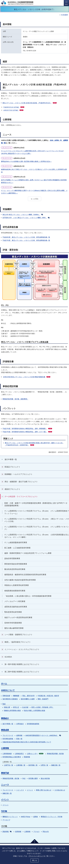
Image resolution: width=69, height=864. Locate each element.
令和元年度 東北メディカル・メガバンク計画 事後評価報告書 (26, 377)
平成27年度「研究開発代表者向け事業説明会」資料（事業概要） (27, 428)
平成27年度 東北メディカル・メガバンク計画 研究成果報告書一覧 (26, 240)
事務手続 (5, 773)
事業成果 (5, 730)
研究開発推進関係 (33, 724)
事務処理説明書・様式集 (55, 753)
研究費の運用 (33, 778)
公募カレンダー (35, 753)
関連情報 (27, 757)
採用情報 (18, 831)
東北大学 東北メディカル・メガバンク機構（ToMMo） (23, 214)
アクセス (36, 831)
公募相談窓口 (19, 753)
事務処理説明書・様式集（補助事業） (15, 399)
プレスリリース (8, 735)
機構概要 (16, 696)
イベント (30, 790)
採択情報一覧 (32, 765)
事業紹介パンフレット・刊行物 (51, 817)
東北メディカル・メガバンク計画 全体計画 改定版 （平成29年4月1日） (30, 103)
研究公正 (16, 707)
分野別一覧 (44, 765)
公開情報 (27, 831)
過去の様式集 (45, 778)
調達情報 (7, 831)
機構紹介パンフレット (10, 817)
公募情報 (5, 748)
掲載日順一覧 (55, 765)
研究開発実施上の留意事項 (12, 757)
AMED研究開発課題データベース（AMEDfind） (43, 735)
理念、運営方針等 (28, 696)
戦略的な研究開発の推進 (12, 710)
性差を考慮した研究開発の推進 (34, 710)
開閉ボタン (2, 466)
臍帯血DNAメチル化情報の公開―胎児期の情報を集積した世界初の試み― (26, 161)
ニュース (5, 785)
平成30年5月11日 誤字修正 (13, 107)
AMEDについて (8, 690)
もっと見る (34, 199)
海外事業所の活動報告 (10, 699)
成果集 (35, 817)
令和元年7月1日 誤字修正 (13, 110)
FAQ (23, 778)
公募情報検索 (7, 753)
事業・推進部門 (43, 699)
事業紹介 (5, 718)
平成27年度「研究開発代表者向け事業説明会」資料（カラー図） (27, 432)
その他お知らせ (59, 790)
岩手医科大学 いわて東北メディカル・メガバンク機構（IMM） (26, 217)
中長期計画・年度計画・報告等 (48, 696)
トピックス (20, 790)
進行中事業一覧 (8, 724)
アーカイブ (6, 820)
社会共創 (25, 707)
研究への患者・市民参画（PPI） (42, 707)
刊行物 (4, 811)
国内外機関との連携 (28, 699)
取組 (4, 704)
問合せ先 (46, 831)
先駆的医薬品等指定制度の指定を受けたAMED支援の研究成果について (27, 742)
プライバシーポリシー (36, 856)
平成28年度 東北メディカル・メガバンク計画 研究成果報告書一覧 (26, 237)
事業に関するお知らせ (43, 790)
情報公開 (7, 707)
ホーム (4, 683)
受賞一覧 (19, 739)
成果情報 (19, 735)
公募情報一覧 (20, 765)
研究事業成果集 (8, 739)
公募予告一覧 (8, 765)
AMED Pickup (25, 817)
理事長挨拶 (6, 696)
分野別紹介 (20, 724)
